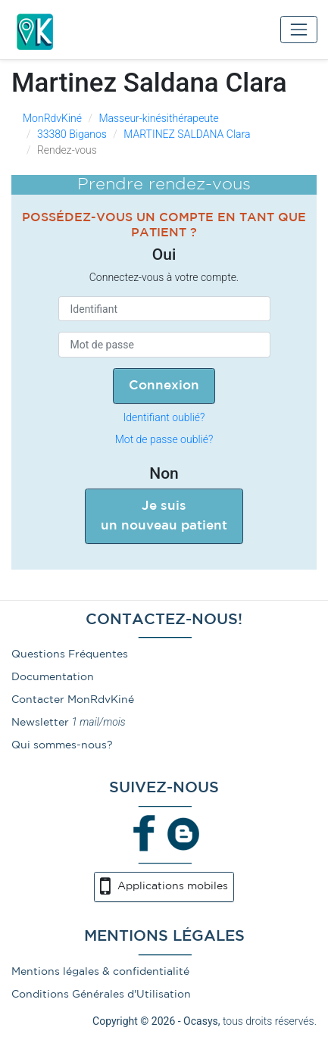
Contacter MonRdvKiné (72, 699)
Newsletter (40, 722)
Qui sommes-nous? (62, 745)
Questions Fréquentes (69, 654)
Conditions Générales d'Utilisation (101, 994)
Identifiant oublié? (164, 417)
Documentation (52, 677)
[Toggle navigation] (298, 29)
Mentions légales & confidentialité (100, 971)
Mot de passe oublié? (164, 439)
